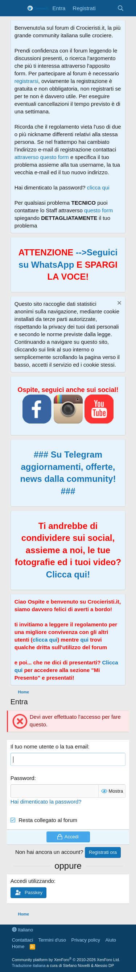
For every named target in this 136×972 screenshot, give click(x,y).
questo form (98, 210)
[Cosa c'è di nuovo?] (106, 8)
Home (18, 946)
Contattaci (22, 940)
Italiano (22, 930)
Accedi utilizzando (32, 881)
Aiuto (110, 940)
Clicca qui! (68, 574)
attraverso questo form (42, 157)
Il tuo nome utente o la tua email (49, 746)
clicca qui (98, 187)
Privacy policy (85, 940)
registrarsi (26, 81)
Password (22, 778)
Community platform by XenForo (66, 960)
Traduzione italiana (29, 965)
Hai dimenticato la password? (46, 801)
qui (84, 640)
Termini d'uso (52, 940)
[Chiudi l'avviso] (118, 304)
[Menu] (16, 8)
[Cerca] (121, 8)
